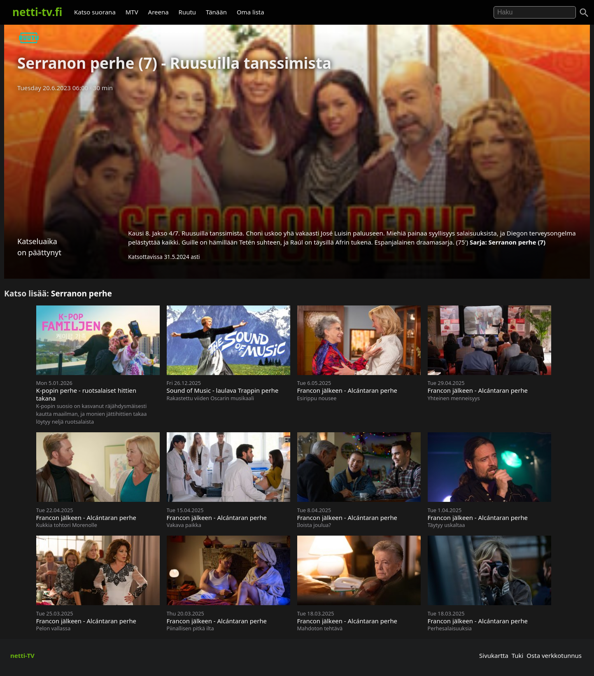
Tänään (216, 12)
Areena (158, 12)
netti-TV (22, 655)
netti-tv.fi (37, 12)
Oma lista (250, 12)
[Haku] (584, 13)
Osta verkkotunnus (554, 655)
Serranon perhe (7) (517, 242)
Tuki (518, 655)
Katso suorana (95, 12)
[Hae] (535, 12)
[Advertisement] (297, 157)
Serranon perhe (81, 293)
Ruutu (187, 12)
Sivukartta (493, 655)
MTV (132, 12)
